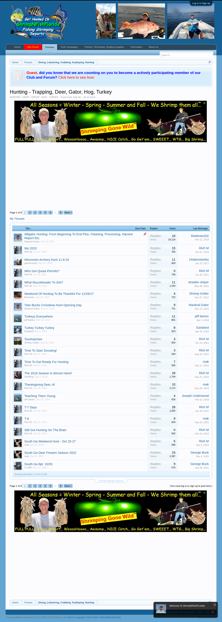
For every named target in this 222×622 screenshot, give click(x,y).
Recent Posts (73, 52)
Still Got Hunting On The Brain (45, 430)
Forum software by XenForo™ (37, 617)
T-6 (26, 418)
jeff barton (29, 320)
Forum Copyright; (94, 617)
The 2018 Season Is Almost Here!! (48, 373)
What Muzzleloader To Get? (43, 282)
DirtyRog (29, 376)
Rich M (28, 251)
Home (17, 47)
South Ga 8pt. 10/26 (38, 464)
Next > (68, 212)
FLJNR (28, 467)
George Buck (200, 452)
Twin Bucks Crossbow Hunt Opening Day (53, 305)
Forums (49, 47)
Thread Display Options (111, 481)
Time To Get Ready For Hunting (46, 362)
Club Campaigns (69, 47)
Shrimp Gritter (199, 293)
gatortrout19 (30, 263)
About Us (153, 47)
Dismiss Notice (214, 604)
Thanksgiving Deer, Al (39, 384)
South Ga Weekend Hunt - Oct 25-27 (50, 441)
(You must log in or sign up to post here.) (191, 486)
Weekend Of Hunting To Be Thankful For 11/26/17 (59, 293)
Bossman (29, 297)
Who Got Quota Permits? (42, 271)
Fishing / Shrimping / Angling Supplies (104, 47)
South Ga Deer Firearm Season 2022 (50, 452)
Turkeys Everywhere (38, 316)
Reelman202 (200, 236)
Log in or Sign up (201, 3)
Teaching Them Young (39, 396)
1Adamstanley (199, 259)
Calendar (57, 52)
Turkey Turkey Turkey (39, 328)
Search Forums (17, 52)
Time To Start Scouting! (40, 350)
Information (136, 47)
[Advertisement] (111, 174)
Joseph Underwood (195, 395)
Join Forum (33, 47)
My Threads (17, 218)
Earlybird (29, 331)
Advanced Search (39, 52)
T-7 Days (30, 407)
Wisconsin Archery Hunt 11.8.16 (46, 259)
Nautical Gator (31, 241)
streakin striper (198, 282)
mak (206, 361)
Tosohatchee (33, 339)
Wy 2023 (30, 248)
